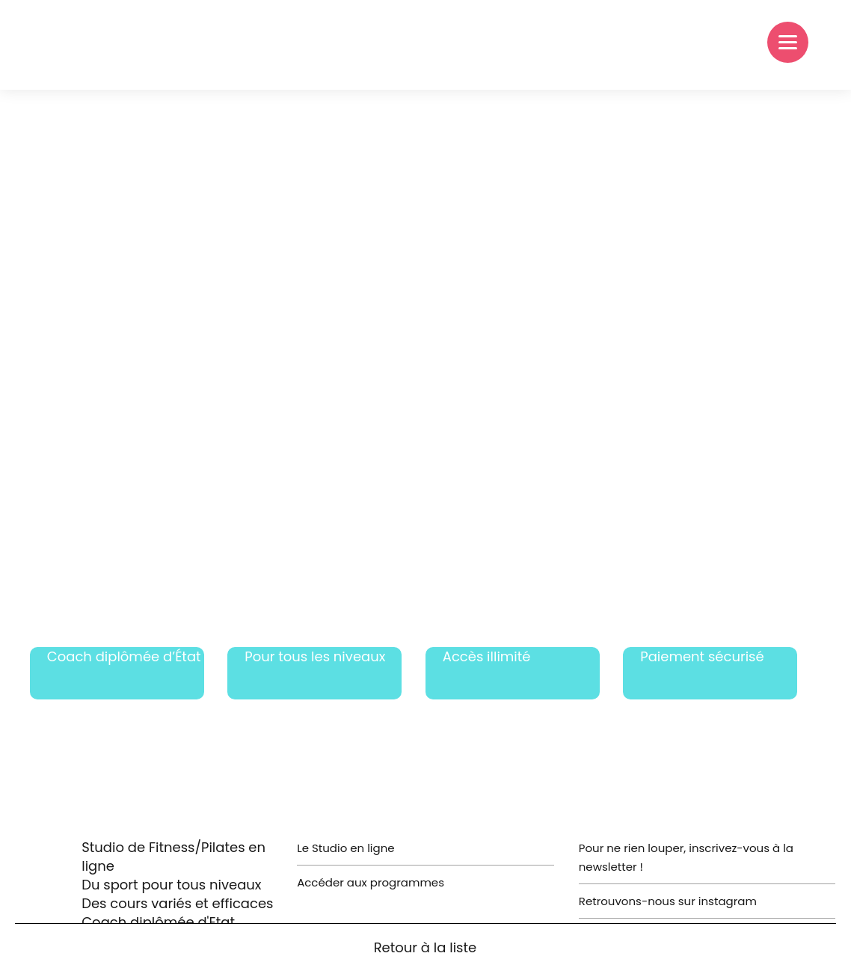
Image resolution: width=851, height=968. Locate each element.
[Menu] (787, 42)
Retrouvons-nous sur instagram (668, 901)
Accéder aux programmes (370, 882)
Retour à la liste (425, 947)
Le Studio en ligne (345, 848)
